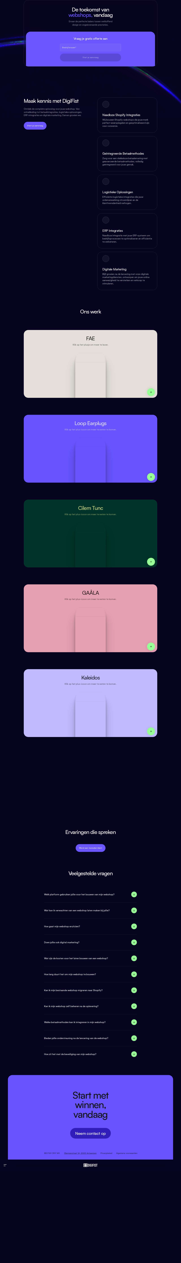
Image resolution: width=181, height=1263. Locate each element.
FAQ (150, 7)
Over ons (122, 7)
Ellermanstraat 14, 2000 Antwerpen (80, 1256)
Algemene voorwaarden (126, 1256)
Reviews (142, 7)
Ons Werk (133, 7)
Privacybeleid (106, 1256)
